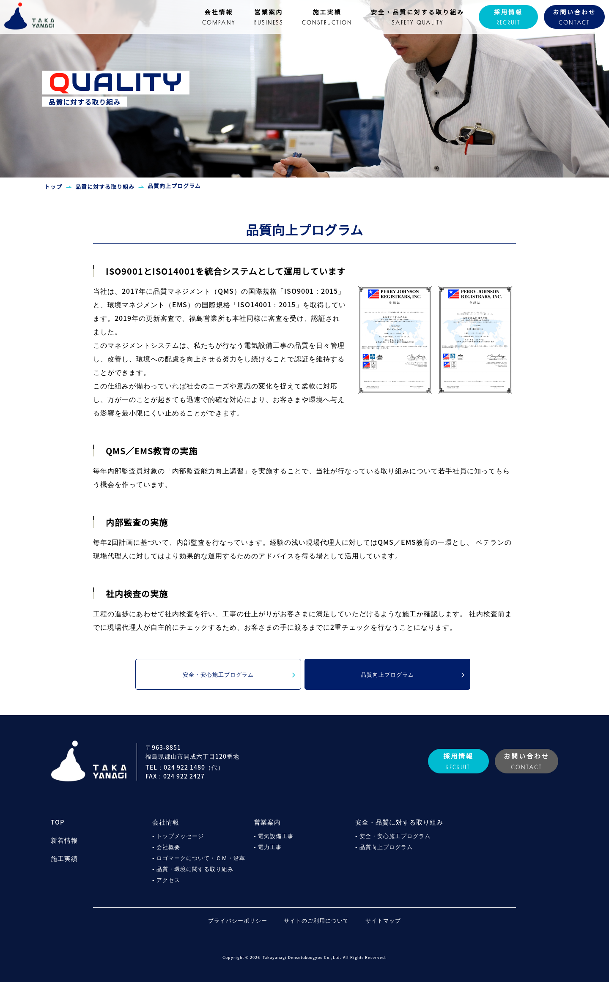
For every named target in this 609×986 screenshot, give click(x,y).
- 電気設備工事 (275, 839)
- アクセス (167, 883)
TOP (58, 826)
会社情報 (165, 826)
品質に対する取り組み (104, 187)
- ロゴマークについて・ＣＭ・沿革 (202, 861)
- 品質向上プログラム (386, 850)
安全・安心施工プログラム (238, 676)
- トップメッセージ (179, 839)
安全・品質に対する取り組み (399, 826)
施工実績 (64, 862)
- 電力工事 (268, 850)
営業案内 (267, 826)
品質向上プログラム (412, 676)
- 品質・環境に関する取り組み (195, 872)
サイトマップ (393, 924)
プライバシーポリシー (227, 924)
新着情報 (64, 844)
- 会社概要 (167, 850)
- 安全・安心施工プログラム (395, 839)
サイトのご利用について (316, 924)
